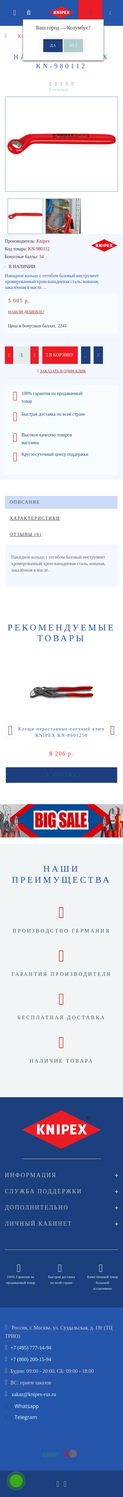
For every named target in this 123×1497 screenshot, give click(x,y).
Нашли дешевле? (26, 312)
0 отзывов (58, 90)
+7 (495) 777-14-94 (30, 1347)
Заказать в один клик (63, 371)
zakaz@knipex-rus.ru (34, 1394)
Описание (25, 502)
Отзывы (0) (26, 534)
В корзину (60, 355)
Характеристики (35, 518)
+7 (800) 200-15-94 (30, 1359)
